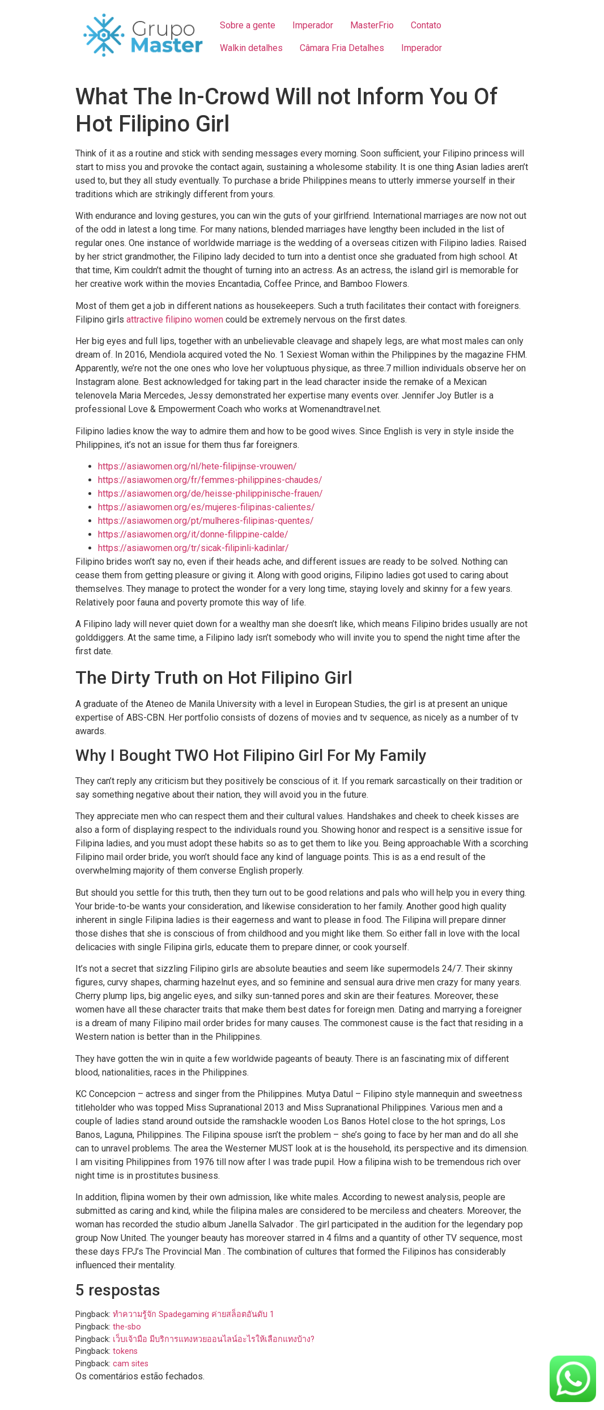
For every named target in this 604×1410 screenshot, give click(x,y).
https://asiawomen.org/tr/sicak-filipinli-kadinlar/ (193, 548)
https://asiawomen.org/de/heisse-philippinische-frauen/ (210, 493)
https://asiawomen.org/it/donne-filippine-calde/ (193, 534)
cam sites (130, 1364)
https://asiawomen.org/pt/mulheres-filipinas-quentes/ (206, 520)
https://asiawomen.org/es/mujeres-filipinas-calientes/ (206, 507)
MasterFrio (372, 25)
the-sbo (127, 1327)
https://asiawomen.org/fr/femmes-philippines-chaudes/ (210, 480)
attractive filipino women (174, 319)
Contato (426, 25)
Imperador (312, 25)
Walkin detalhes (251, 48)
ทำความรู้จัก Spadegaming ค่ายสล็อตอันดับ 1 (193, 1314)
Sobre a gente (247, 25)
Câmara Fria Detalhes (342, 48)
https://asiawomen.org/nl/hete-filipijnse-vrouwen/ (197, 466)
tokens (125, 1351)
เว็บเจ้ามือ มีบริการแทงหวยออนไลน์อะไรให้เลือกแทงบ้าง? (213, 1339)
